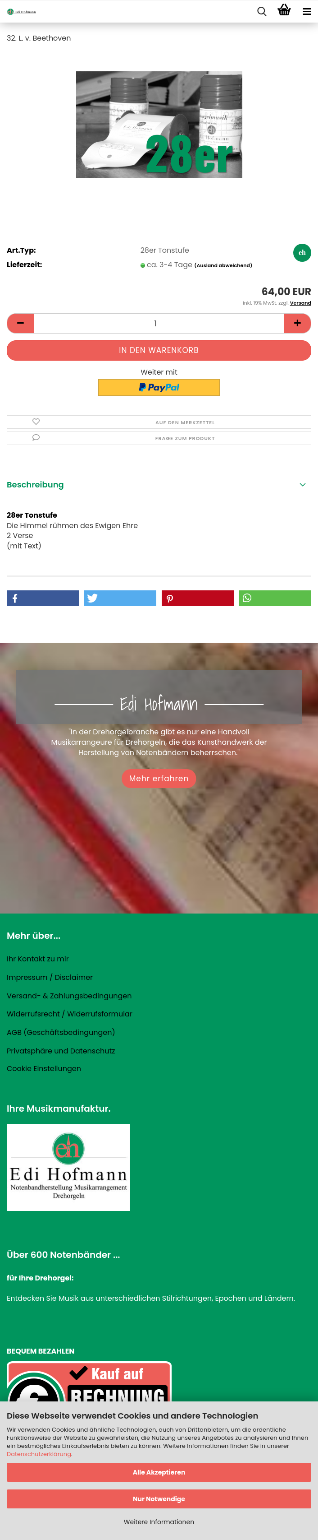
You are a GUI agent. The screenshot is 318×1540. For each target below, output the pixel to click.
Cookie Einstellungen (44, 1068)
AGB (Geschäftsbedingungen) (61, 1032)
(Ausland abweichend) (223, 265)
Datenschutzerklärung (39, 1454)
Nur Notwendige (159, 1498)
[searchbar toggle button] (261, 11)
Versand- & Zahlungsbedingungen (69, 996)
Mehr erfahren (159, 778)
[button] (20, 323)
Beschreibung (35, 484)
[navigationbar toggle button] (306, 11)
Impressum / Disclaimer (50, 977)
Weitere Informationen (159, 1521)
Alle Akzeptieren (159, 1472)
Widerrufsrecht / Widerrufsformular (69, 1014)
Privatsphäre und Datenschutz (61, 1051)
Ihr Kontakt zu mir (38, 959)
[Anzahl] (159, 323)
